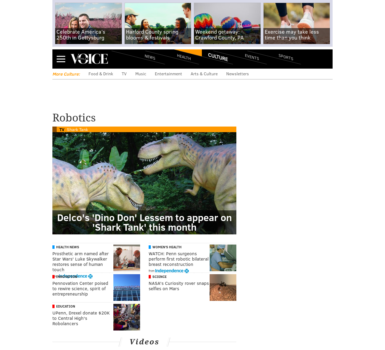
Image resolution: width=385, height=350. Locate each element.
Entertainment (168, 73)
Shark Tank (77, 129)
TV (124, 73)
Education (65, 306)
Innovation (66, 276)
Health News (67, 247)
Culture (218, 56)
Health (184, 56)
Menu (61, 59)
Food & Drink (100, 73)
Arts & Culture (204, 73)
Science (159, 276)
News (150, 57)
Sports (286, 56)
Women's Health (167, 247)
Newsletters (237, 73)
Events (252, 56)
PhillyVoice (89, 58)
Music (140, 73)
